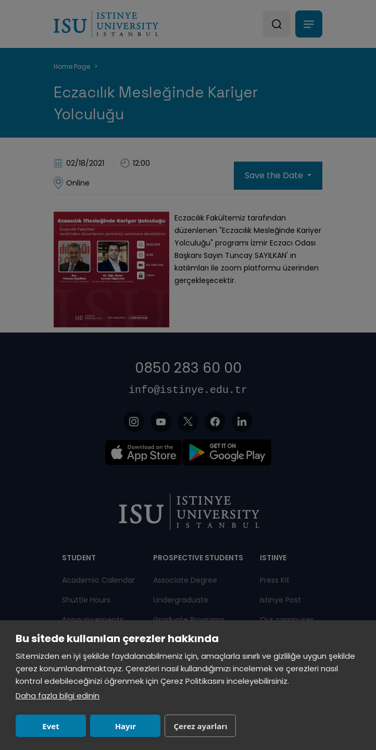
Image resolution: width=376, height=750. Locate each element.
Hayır (125, 726)
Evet (50, 726)
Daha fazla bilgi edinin (57, 695)
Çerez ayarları (200, 726)
